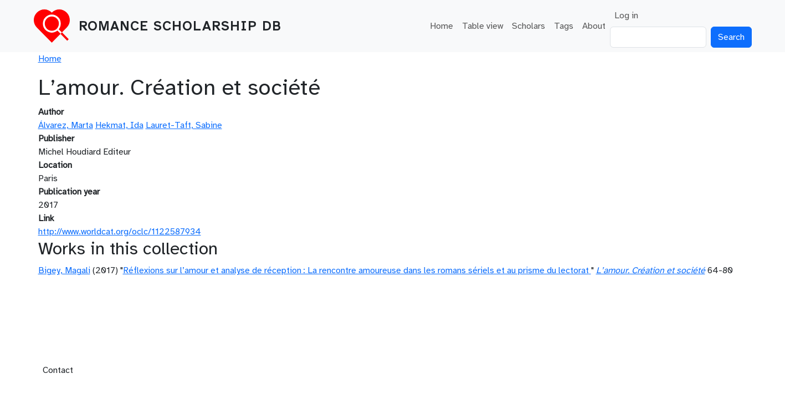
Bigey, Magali (64, 270)
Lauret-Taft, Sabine (184, 125)
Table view (482, 26)
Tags (563, 26)
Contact (58, 370)
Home (441, 26)
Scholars (528, 26)
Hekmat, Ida (119, 125)
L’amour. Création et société (650, 270)
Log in (626, 15)
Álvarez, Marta (65, 125)
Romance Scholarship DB (180, 26)
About (594, 26)
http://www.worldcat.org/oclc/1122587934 (119, 231)
